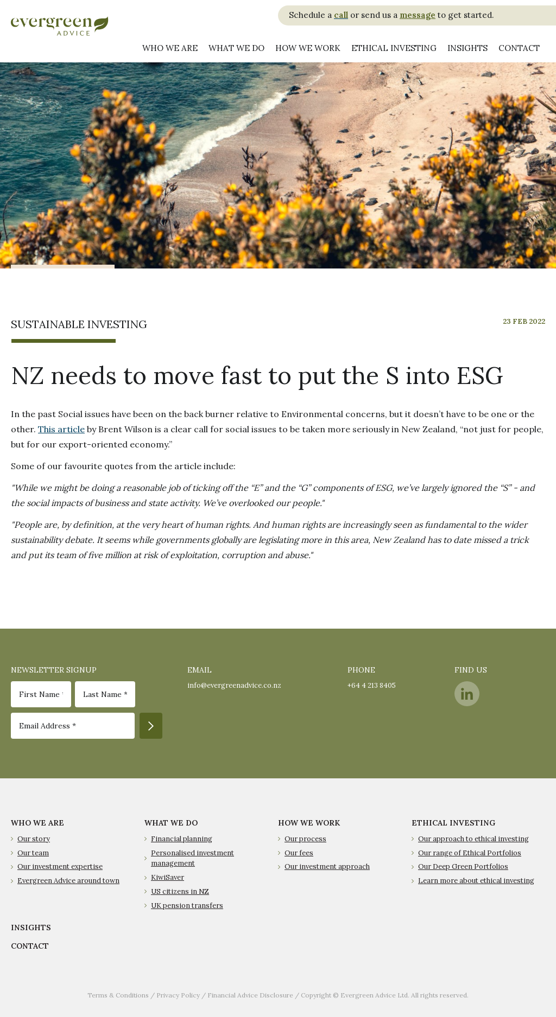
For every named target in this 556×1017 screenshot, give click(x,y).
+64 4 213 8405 (372, 685)
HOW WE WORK (309, 823)
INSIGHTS (31, 927)
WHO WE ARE (37, 823)
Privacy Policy (178, 995)
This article (61, 429)
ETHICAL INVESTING (453, 823)
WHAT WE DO (171, 823)
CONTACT (30, 946)
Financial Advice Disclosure (250, 995)
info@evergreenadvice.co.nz (234, 685)
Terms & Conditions (118, 995)
